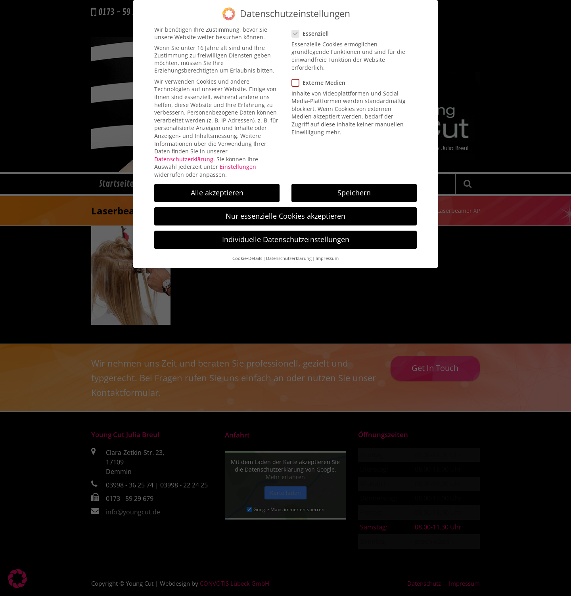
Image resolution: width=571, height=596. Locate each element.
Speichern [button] (354, 186)
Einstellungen (238, 160)
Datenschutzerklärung (183, 152)
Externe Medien (321, 76)
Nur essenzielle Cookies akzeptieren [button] (285, 209)
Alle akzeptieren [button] (217, 186)
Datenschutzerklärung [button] (289, 251)
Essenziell (312, 27)
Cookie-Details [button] (247, 251)
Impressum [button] (327, 251)
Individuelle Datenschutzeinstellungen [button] (285, 233)
